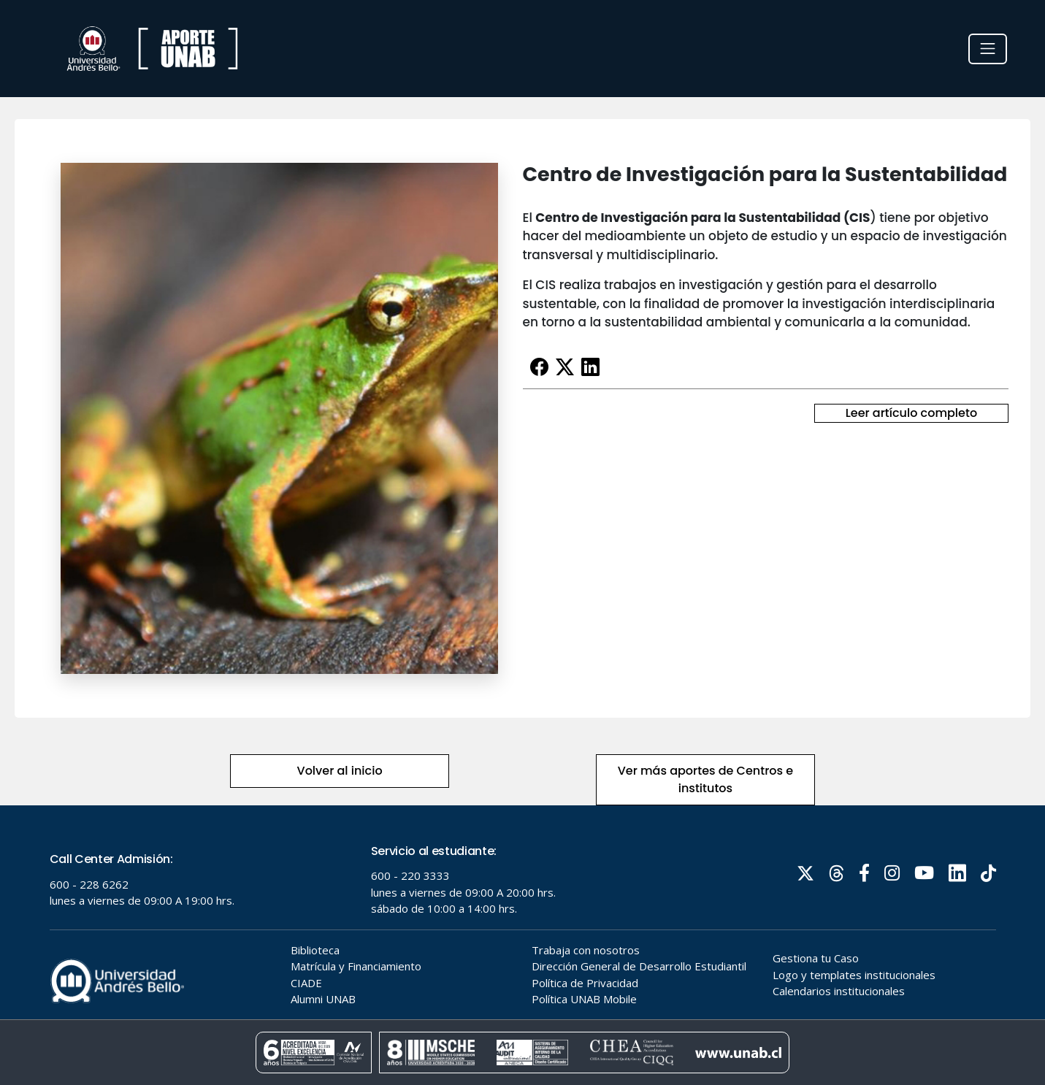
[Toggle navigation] (987, 49)
